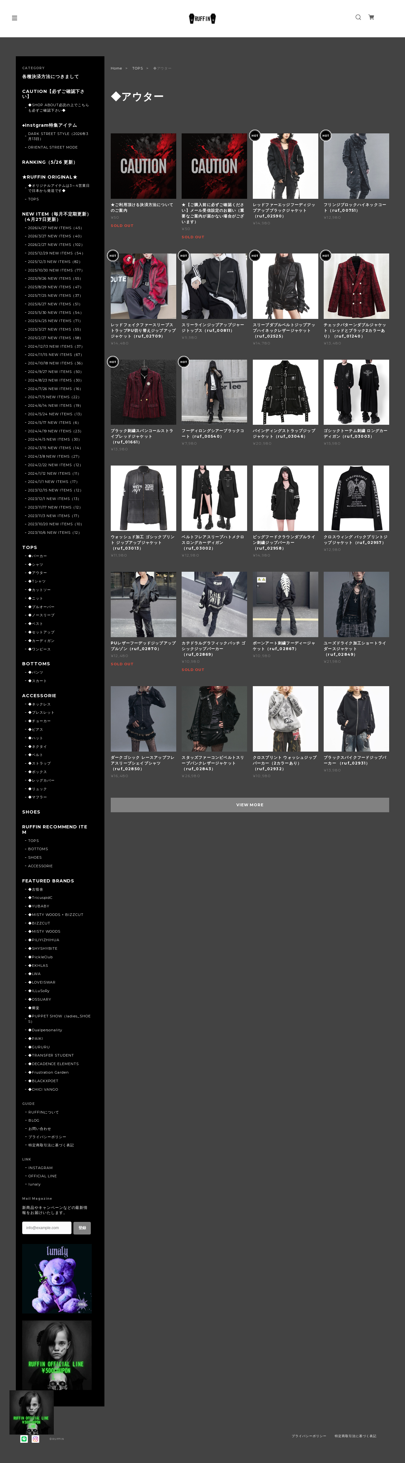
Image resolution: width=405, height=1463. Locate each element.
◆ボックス (37, 772)
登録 (82, 1228)
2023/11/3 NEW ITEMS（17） (54, 516)
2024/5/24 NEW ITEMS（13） (56, 414)
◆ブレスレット (41, 712)
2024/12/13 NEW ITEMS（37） (56, 346)
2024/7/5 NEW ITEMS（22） (55, 397)
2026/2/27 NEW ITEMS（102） (56, 244)
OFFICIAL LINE (42, 1176)
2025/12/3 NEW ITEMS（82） (55, 261)
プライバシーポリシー (47, 1137)
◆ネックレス (39, 704)
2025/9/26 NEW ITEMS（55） (55, 278)
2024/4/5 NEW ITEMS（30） (55, 439)
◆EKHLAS (38, 965)
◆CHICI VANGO (43, 1089)
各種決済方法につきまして (50, 76)
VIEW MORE (250, 804)
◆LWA (34, 974)
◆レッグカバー (41, 780)
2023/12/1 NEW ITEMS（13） (54, 499)
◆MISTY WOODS (44, 931)
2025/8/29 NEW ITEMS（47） (56, 287)
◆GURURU (39, 1047)
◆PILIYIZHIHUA (43, 940)
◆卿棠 (34, 1008)
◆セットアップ (41, 632)
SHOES (31, 812)
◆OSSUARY (39, 999)
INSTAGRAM (40, 1168)
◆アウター (37, 572)
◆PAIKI (35, 1038)
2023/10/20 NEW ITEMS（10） (56, 524)
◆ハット (35, 738)
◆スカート (37, 681)
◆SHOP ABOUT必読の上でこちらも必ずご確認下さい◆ (58, 108)
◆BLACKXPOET (43, 1081)
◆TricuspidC (40, 897)
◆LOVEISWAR (42, 982)
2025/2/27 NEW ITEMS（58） (55, 338)
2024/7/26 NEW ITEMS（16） (55, 389)
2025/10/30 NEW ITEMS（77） (56, 270)
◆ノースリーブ (41, 615)
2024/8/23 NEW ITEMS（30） (56, 380)
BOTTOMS (36, 664)
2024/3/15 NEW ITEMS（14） (55, 448)
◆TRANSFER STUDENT (51, 1055)
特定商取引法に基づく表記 (51, 1145)
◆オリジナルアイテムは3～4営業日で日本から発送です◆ (59, 188)
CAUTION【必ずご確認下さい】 (53, 94)
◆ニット (35, 598)
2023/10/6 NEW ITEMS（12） (55, 532)
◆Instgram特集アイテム (49, 125)
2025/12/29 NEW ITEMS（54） (56, 253)
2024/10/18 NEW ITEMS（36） (56, 363)
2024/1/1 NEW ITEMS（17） (54, 481)
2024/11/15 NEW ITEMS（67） (56, 354)
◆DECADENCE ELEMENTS (53, 1064)
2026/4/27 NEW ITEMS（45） (56, 228)
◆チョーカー (39, 721)
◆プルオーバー (41, 607)
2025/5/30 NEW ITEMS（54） (56, 312)
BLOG (34, 1120)
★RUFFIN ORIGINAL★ (50, 177)
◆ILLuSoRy (39, 991)
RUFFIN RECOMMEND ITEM (54, 829)
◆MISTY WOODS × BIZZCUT (56, 914)
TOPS (137, 68)
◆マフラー (37, 797)
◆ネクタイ (37, 746)
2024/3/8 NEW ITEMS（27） (55, 456)
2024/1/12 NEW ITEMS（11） (54, 473)
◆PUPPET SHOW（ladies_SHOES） (59, 1019)
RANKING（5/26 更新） (50, 162)
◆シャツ (35, 564)
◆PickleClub (40, 957)
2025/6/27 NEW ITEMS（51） (55, 304)
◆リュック (37, 789)
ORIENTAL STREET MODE (53, 147)
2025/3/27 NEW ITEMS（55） (55, 329)
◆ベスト (35, 623)
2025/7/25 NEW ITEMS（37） (55, 295)
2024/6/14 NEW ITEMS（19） (55, 405)
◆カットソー (39, 590)
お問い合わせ (39, 1128)
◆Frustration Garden (48, 1072)
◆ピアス (35, 729)
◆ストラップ (39, 763)
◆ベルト (35, 755)
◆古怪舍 (35, 889)
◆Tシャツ (37, 581)
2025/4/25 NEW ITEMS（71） (55, 321)
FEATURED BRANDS (48, 881)
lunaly (34, 1184)
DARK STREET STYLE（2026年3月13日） (58, 136)
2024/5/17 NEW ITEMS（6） (54, 422)
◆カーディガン (41, 640)
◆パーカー (37, 556)
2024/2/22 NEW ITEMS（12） (55, 465)
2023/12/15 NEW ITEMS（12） (56, 490)
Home (116, 68)
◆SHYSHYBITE (43, 948)
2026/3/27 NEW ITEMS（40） (56, 236)
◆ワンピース (39, 649)
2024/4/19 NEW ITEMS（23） (56, 431)
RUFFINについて (43, 1112)
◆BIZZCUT (39, 923)
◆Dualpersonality (45, 1030)
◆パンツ (35, 672)
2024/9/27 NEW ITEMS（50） (56, 371)
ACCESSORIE (39, 695)
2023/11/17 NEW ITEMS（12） (55, 507)
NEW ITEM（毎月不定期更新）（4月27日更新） (56, 216)
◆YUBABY (38, 906)
